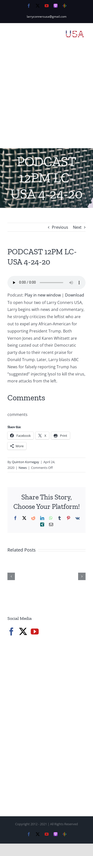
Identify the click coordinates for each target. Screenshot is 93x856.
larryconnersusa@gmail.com (46, 16)
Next (77, 227)
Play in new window (43, 295)
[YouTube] (35, 631)
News (23, 467)
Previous (60, 227)
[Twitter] (23, 631)
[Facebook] (11, 631)
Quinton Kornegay (25, 462)
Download (74, 295)
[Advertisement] (46, 99)
